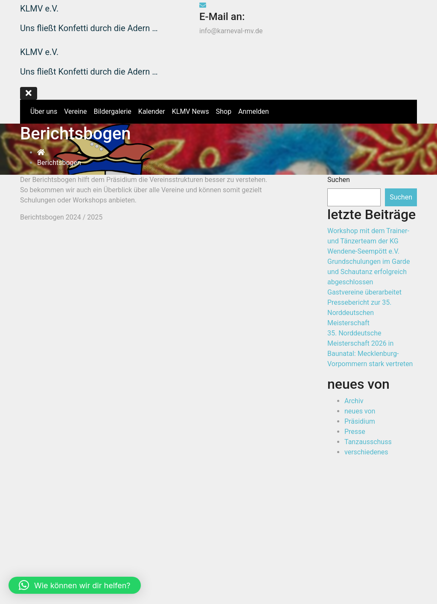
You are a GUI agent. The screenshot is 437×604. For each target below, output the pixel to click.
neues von (359, 411)
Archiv (354, 401)
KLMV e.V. (39, 8)
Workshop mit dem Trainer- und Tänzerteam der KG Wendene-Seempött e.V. (368, 241)
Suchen (338, 180)
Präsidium (359, 421)
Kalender (151, 111)
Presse (354, 432)
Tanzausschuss (368, 442)
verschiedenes (366, 452)
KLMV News (190, 111)
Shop (403, 8)
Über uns (43, 111)
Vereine (75, 111)
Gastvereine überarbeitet (364, 292)
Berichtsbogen (59, 163)
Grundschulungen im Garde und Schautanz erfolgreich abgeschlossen (368, 271)
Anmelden (253, 111)
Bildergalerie (112, 111)
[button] (75, 585)
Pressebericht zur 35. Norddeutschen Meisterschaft (359, 312)
